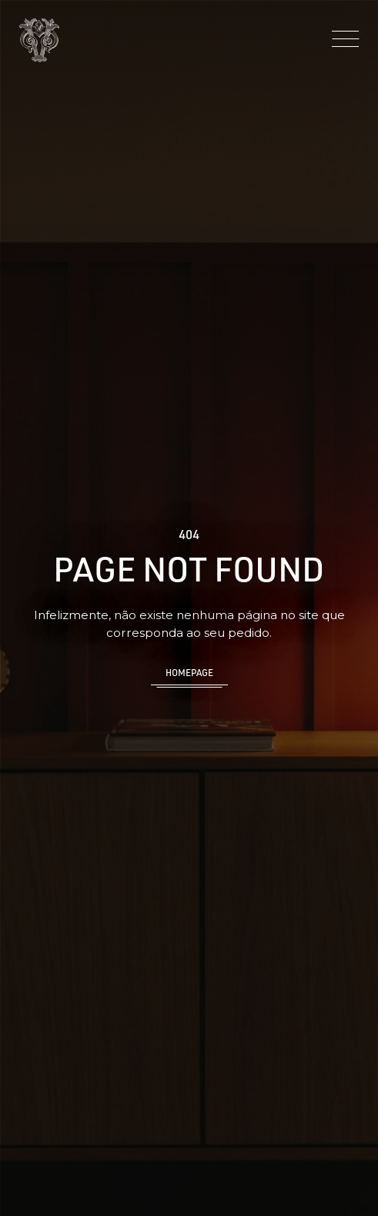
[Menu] (345, 40)
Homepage (189, 672)
